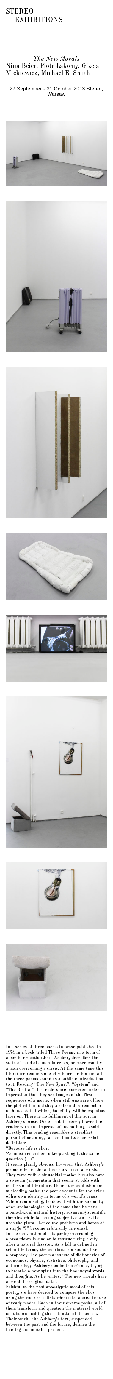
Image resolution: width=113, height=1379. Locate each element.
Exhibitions (39, 19)
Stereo (20, 10)
